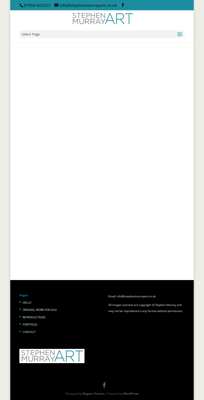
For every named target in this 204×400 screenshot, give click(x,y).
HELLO (27, 303)
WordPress (130, 394)
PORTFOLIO (30, 324)
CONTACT (29, 332)
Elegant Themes (93, 394)
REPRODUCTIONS (34, 317)
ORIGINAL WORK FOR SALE (40, 310)
